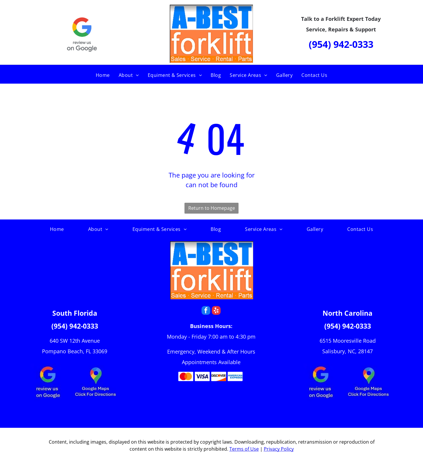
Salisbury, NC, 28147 (347, 351)
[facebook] (206, 311)
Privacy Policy (279, 449)
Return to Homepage (211, 208)
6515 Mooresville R (343, 340)
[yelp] (216, 311)
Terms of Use (244, 449)
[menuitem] (102, 75)
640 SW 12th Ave (70, 340)
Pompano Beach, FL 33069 (74, 351)
